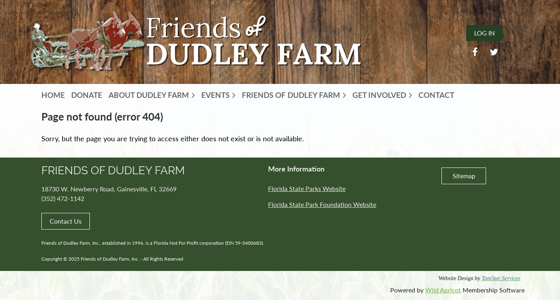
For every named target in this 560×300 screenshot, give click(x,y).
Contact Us (66, 221)
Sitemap (464, 175)
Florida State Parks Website (307, 188)
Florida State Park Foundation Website (322, 204)
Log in (484, 33)
